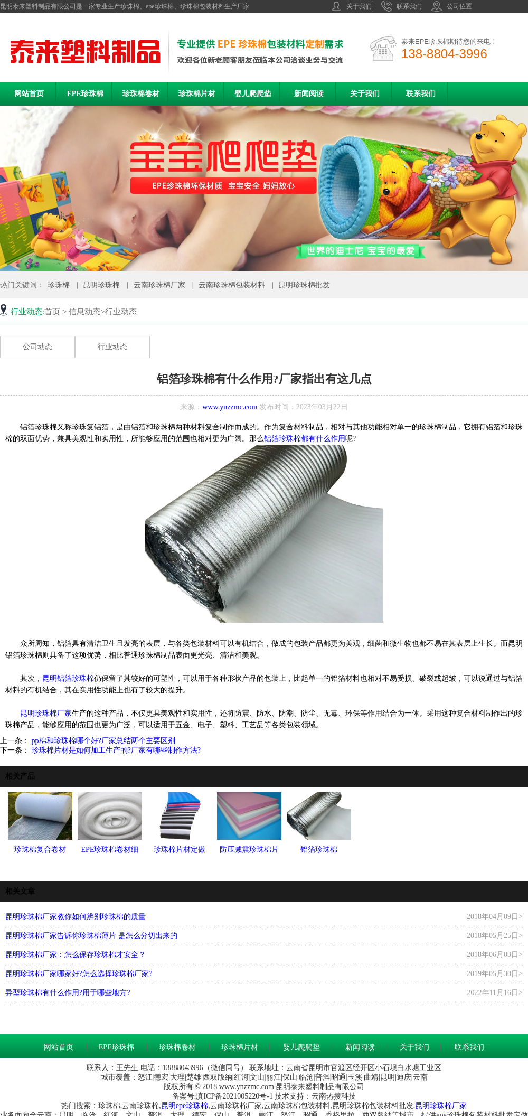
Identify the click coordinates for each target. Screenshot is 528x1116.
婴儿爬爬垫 (252, 94)
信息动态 (84, 311)
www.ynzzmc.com (229, 407)
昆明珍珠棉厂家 (46, 713)
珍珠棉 (59, 285)
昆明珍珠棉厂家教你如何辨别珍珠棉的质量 (75, 917)
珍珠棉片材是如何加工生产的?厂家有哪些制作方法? (115, 750)
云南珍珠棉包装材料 (232, 285)
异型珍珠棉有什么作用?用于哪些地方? (67, 993)
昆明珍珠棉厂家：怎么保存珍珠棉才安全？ (75, 955)
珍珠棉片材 (196, 94)
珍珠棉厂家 (448, 1106)
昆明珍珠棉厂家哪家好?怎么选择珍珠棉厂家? (78, 974)
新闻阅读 (309, 94)
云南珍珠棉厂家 (159, 285)
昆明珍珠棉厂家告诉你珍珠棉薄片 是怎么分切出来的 (91, 936)
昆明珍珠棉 (101, 285)
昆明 (168, 1106)
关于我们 (351, 6)
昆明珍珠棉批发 (304, 285)
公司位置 (451, 6)
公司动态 (37, 347)
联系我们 (401, 6)
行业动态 (112, 347)
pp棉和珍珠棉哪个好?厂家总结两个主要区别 (102, 741)
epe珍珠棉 (192, 1106)
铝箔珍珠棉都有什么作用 (304, 439)
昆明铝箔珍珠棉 (68, 678)
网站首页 (29, 94)
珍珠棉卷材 (140, 94)
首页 (52, 311)
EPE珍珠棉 (85, 94)
